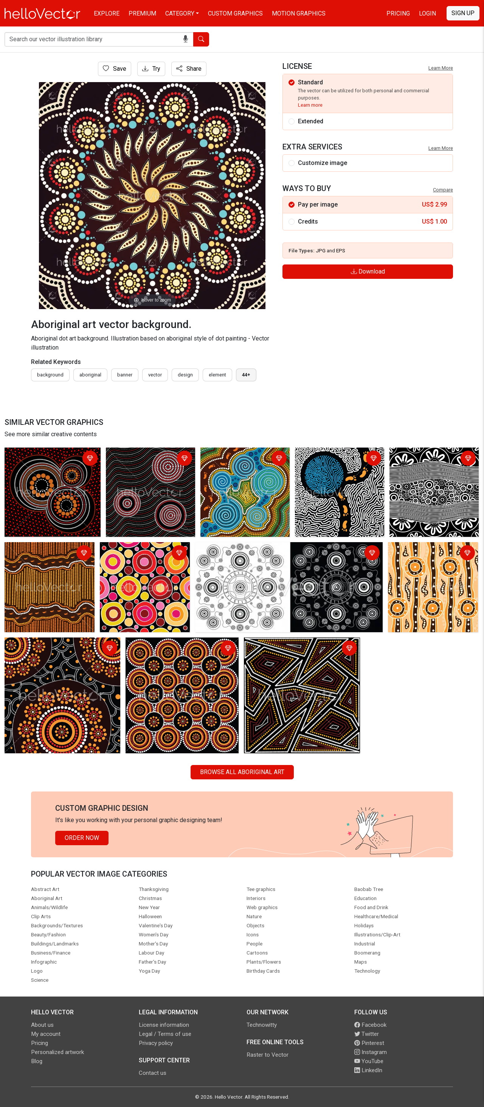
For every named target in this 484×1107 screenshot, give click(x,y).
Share (189, 68)
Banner (124, 375)
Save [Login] (114, 68)
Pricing (398, 13)
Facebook (370, 1024)
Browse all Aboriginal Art (242, 772)
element (217, 375)
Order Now (82, 837)
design (185, 375)
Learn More (440, 68)
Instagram (370, 1052)
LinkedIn (368, 1070)
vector (155, 375)
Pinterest (369, 1043)
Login (427, 13)
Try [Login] (151, 68)
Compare (443, 190)
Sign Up (463, 13)
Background (50, 375)
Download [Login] (368, 271)
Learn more (310, 105)
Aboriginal (90, 375)
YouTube (368, 1061)
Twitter (366, 1034)
